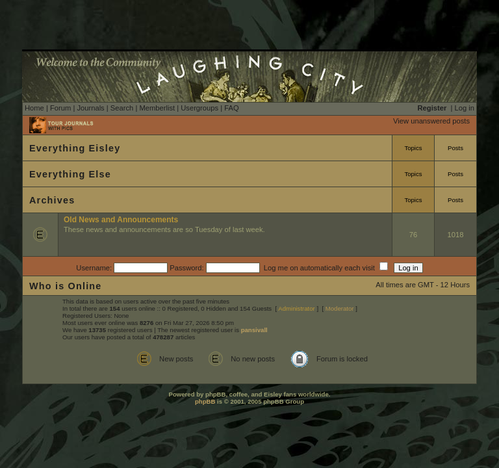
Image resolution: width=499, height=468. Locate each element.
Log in (464, 108)
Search (121, 108)
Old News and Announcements (121, 219)
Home (34, 108)
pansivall (254, 329)
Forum (60, 108)
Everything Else (70, 174)
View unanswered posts (431, 121)
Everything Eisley (74, 148)
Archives (52, 200)
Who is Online (65, 286)
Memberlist (157, 108)
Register (432, 108)
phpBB (205, 401)
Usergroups (199, 108)
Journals (90, 108)
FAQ (231, 108)
